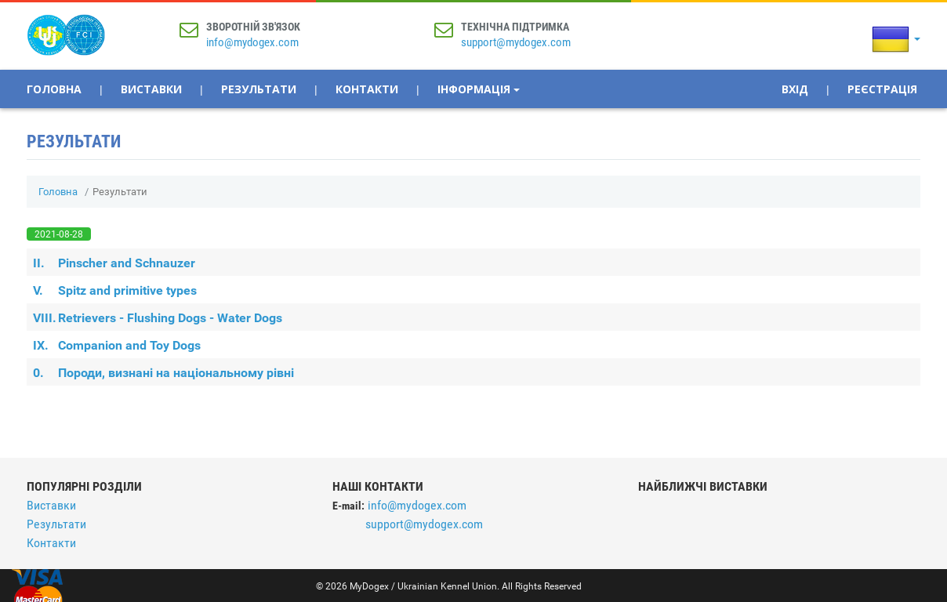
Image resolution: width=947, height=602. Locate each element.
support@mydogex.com (516, 42)
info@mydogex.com (252, 42)
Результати (258, 89)
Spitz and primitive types (115, 290)
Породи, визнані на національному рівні (163, 372)
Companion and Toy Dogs (117, 345)
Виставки (151, 89)
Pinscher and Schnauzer (114, 263)
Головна (54, 89)
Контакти (367, 89)
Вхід (795, 89)
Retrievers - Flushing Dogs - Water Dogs (157, 317)
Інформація (478, 89)
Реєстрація (882, 89)
